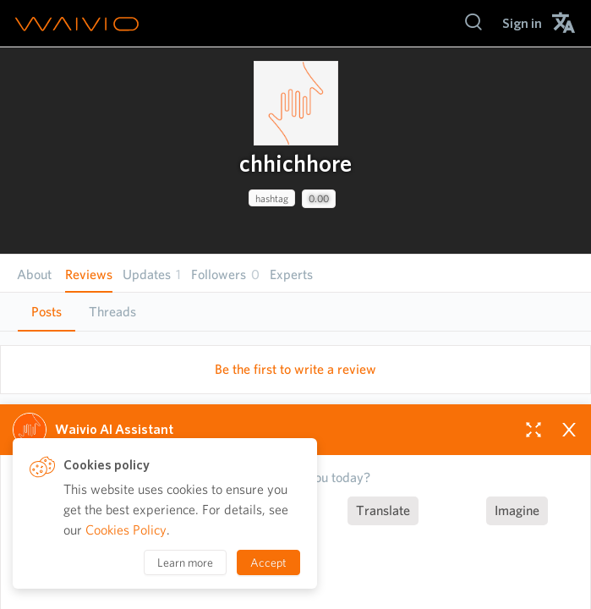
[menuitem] (522, 23)
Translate (383, 510)
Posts (46, 312)
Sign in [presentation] (522, 23)
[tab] (46, 312)
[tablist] (295, 312)
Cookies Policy (126, 530)
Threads (112, 312)
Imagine (517, 510)
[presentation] (296, 103)
